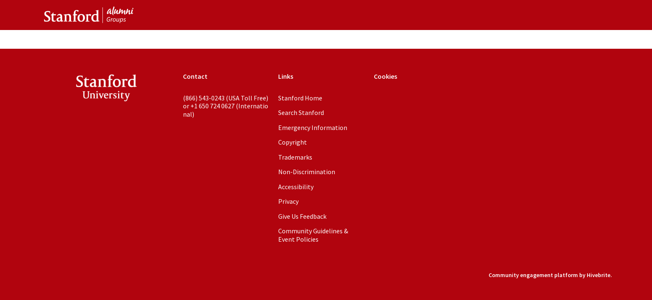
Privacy (288, 201)
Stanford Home (300, 98)
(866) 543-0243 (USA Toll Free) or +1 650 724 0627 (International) (225, 106)
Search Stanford (301, 112)
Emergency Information (312, 127)
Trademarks (295, 157)
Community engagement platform (533, 275)
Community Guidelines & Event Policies (313, 235)
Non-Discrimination (306, 172)
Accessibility (296, 186)
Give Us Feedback (302, 216)
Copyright (292, 142)
